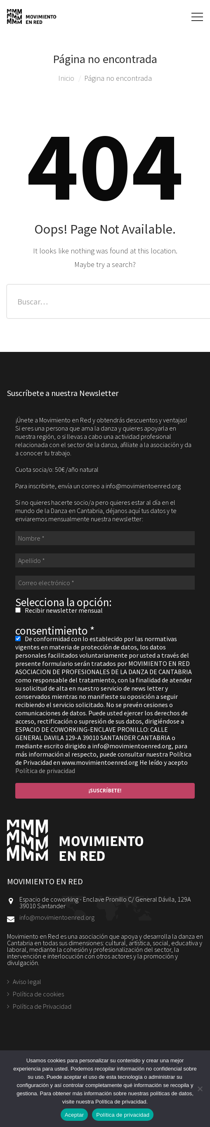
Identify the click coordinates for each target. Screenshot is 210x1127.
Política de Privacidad (42, 1006)
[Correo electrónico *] (105, 583)
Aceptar (74, 1115)
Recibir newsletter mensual (59, 610)
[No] (200, 1089)
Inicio (66, 78)
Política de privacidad (45, 770)
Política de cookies (38, 994)
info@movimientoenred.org (56, 917)
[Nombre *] (105, 538)
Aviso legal (27, 982)
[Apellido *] (105, 560)
